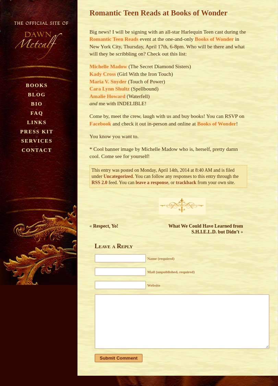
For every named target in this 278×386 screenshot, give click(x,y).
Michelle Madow (108, 66)
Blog (37, 94)
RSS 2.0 (99, 182)
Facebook (100, 123)
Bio (37, 104)
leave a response (152, 182)
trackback (186, 182)
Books (37, 85)
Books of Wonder (214, 39)
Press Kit (36, 131)
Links (37, 122)
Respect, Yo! (105, 226)
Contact (37, 150)
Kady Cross (102, 74)
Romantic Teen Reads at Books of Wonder (158, 13)
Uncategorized (118, 176)
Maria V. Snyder (107, 81)
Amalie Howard (107, 96)
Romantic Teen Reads (113, 39)
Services (36, 141)
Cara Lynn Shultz (109, 89)
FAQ (37, 113)
